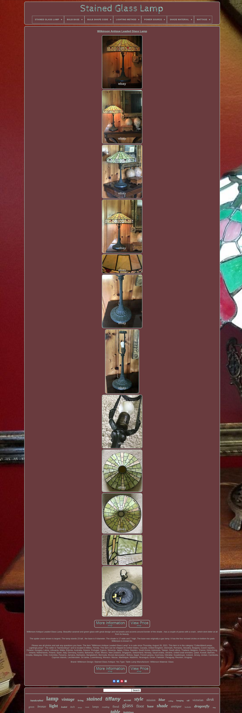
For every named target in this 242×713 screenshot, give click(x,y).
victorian (198, 700)
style (138, 699)
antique (176, 706)
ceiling (170, 701)
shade (162, 705)
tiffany (112, 699)
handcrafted (36, 700)
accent (127, 700)
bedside (188, 707)
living (80, 700)
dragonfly (201, 706)
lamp (52, 698)
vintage (68, 699)
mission (151, 700)
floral (116, 706)
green (31, 707)
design (80, 707)
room (87, 707)
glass (127, 705)
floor (140, 706)
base (150, 706)
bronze (41, 706)
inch (72, 707)
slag (214, 707)
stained (94, 699)
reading (105, 707)
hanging (179, 700)
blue (162, 700)
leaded (64, 707)
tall (188, 700)
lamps (95, 706)
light (53, 705)
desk (210, 699)
